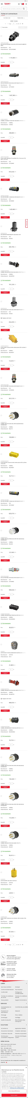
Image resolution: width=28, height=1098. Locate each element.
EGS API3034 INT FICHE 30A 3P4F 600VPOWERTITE (12, 309)
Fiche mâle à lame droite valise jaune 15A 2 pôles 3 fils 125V (13, 348)
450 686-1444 (9, 1051)
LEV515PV (3, 879)
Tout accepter (14, 1095)
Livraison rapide (11, 968)
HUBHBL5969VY (5, 461)
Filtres (7, 18)
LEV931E (2, 651)
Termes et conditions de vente (7, 996)
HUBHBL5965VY (5, 346)
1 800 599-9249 (11, 1050)
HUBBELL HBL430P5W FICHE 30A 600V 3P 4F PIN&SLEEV (13, 272)
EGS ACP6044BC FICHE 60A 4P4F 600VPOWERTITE (12, 577)
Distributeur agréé (11, 961)
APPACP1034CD (4, 81)
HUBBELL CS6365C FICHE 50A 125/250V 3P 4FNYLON (13, 120)
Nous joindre (4, 1000)
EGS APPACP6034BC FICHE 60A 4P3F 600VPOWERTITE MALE (13, 45)
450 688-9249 (7, 1048)
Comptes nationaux (20, 1031)
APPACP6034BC (5, 43)
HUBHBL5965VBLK (5, 726)
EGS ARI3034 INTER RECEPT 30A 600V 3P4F (11, 234)
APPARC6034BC (5, 195)
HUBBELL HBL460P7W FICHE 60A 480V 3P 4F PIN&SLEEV (13, 690)
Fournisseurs (19, 989)
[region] (14, 1081)
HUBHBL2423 (4, 537)
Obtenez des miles (11, 974)
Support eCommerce (21, 1000)
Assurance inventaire (7, 1031)
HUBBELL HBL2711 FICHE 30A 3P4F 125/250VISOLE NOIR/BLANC (12, 424)
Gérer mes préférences (14, 1091)
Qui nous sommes (6, 987)
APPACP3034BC (5, 157)
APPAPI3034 (4, 308)
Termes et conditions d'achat (21, 996)
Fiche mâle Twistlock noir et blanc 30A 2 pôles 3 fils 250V (13, 919)
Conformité (4, 992)
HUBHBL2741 (4, 764)
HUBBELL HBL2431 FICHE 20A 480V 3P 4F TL (11, 843)
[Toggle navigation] (2, 4)
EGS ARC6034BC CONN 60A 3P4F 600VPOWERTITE (13, 197)
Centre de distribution (7, 989)
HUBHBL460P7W (5, 689)
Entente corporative (21, 1033)
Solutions (14, 1025)
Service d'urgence (11, 955)
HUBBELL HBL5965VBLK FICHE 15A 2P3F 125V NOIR (12, 728)
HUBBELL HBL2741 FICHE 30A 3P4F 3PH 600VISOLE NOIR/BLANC (12, 766)
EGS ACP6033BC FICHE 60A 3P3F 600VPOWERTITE (12, 386)
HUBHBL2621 (4, 917)
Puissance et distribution (4, 1011)
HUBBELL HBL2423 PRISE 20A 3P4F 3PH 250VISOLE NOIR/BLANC (12, 539)
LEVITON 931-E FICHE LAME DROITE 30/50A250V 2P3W (13, 652)
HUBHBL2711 (4, 422)
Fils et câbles (18, 1015)
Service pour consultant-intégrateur (7, 1036)
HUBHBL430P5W (5, 271)
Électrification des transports (20, 1020)
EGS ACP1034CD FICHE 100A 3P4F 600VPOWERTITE (12, 83)
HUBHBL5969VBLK (5, 614)
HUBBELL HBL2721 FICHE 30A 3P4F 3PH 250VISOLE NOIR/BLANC (12, 805)
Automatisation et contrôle (6, 1007)
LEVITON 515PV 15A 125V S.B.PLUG (9, 880)
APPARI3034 (4, 233)
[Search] (14, 8)
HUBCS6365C (4, 119)
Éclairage (3, 1015)
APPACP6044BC (5, 576)
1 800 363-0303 (16, 1053)
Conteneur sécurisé (6, 1033)
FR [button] (25, 1)
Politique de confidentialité (19, 992)
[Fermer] (26, 1067)
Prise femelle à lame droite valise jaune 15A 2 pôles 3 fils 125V (14, 463)
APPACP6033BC (5, 385)
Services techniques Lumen (20, 1036)
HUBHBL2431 (4, 841)
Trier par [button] (20, 18)
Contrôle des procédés (21, 1007)
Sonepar (17, 987)
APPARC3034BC (5, 500)
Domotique (4, 1017)
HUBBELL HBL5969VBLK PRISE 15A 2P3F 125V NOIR (12, 615)
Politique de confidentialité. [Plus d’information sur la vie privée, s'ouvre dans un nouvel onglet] (17, 1088)
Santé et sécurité (6, 1020)
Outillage (17, 1017)
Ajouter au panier (5, 66)
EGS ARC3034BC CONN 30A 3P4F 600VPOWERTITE (13, 501)
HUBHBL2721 (4, 803)
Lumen (14, 983)
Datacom (17, 1011)
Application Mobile (20, 1028)
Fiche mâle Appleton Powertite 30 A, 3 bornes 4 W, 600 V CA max (13, 159)
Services (14, 1003)
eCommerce (4, 1028)
